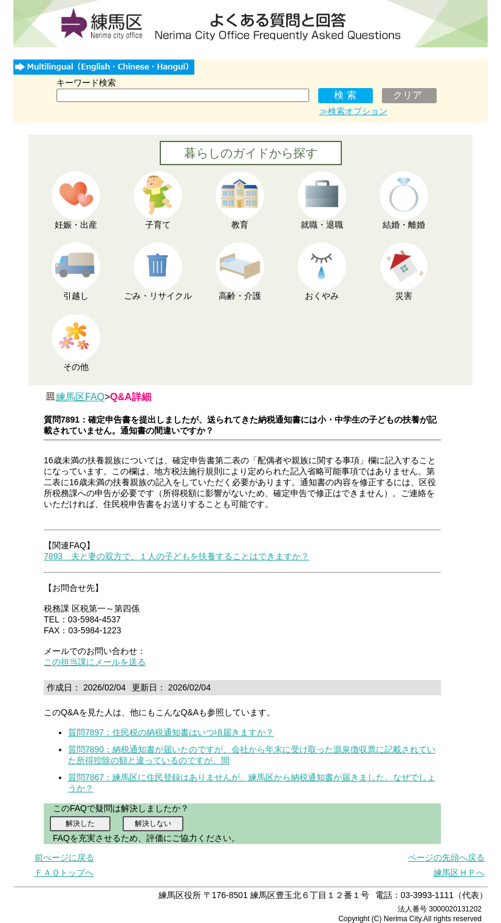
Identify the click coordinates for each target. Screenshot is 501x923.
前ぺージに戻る (64, 857)
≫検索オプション (353, 111)
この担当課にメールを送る (95, 662)
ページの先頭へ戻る (446, 857)
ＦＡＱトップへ (64, 872)
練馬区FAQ (80, 397)
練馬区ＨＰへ (459, 872)
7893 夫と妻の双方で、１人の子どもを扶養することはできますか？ (176, 556)
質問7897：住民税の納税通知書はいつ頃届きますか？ (171, 732)
